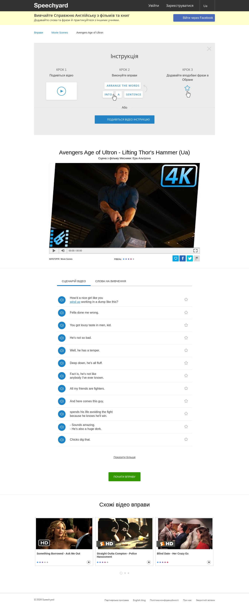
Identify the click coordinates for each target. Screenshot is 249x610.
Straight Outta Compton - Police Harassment (117, 555)
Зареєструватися (179, 6)
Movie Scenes (59, 32)
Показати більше (125, 457)
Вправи (38, 32)
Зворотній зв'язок (205, 600)
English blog (139, 600)
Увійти (153, 6)
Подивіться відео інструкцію (128, 119)
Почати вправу (124, 476)
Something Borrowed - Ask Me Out (58, 553)
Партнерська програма (117, 600)
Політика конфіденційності (164, 600)
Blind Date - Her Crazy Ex (173, 553)
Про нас (187, 600)
